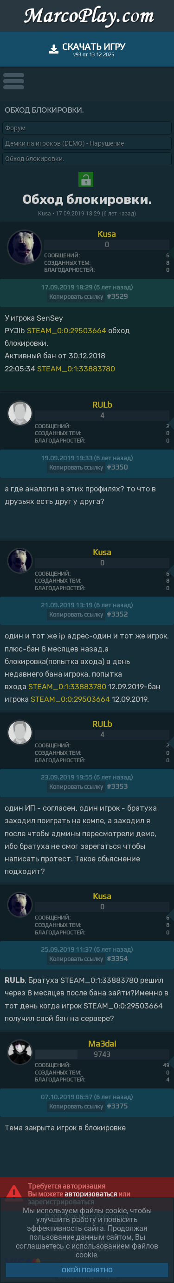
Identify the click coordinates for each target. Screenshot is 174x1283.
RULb (102, 405)
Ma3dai (102, 1043)
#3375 (117, 1106)
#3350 (117, 467)
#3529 (117, 296)
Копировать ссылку (76, 296)
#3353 (117, 786)
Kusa (106, 234)
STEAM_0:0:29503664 (66, 330)
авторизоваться (90, 1194)
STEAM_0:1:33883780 (76, 368)
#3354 (117, 958)
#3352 (117, 614)
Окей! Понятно (87, 1270)
